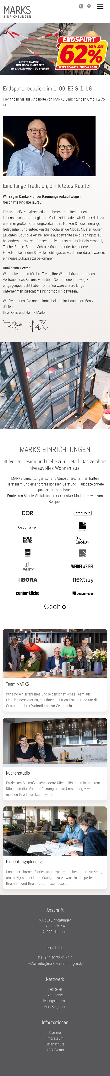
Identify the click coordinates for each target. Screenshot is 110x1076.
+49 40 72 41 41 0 (59, 957)
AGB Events (55, 1050)
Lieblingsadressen (55, 1000)
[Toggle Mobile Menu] (100, 7)
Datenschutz (55, 1044)
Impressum (55, 1038)
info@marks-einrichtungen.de (60, 963)
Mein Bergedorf (55, 1006)
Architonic (55, 995)
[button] (90, 6)
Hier (6, 99)
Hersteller (55, 989)
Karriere (55, 1032)
